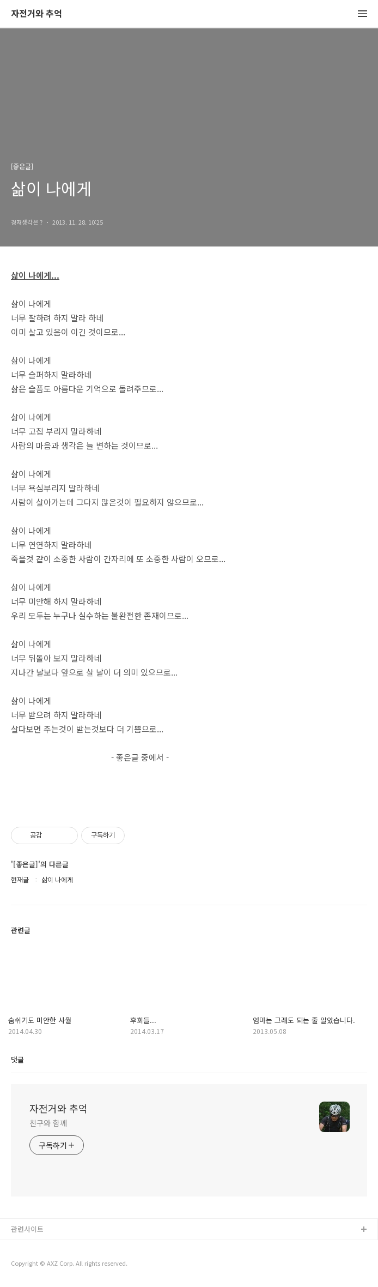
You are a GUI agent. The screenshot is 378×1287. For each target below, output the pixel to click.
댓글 (17, 1059)
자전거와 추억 (36, 14)
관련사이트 (27, 1229)
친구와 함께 (47, 1122)
